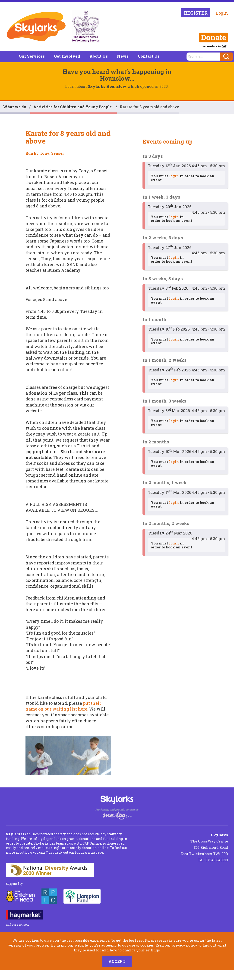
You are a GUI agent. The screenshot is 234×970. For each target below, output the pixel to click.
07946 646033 (213, 860)
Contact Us (149, 56)
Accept (117, 961)
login (174, 176)
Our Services (32, 56)
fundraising (85, 852)
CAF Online (91, 843)
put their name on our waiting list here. (63, 706)
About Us (98, 56)
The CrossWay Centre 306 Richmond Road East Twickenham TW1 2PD (204, 844)
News (123, 56)
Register (196, 13)
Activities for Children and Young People (73, 106)
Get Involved (67, 56)
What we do (14, 106)
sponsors (23, 924)
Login (222, 13)
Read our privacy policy (176, 945)
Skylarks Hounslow (107, 86)
